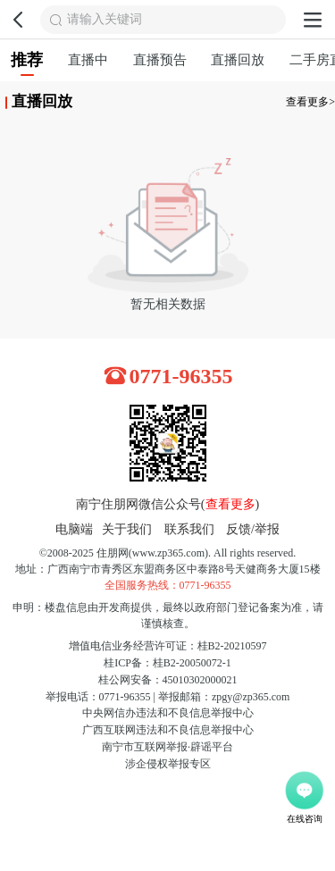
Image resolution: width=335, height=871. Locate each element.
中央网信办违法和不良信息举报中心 (168, 713)
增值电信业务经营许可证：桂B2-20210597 (168, 646)
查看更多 (230, 504)
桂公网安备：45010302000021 (168, 680)
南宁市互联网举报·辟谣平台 (167, 747)
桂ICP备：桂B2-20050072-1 (167, 663)
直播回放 (237, 60)
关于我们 (127, 529)
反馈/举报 (253, 529)
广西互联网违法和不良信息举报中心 (168, 730)
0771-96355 (181, 376)
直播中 (88, 60)
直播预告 (160, 60)
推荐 (27, 64)
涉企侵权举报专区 (168, 764)
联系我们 (189, 529)
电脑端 (74, 529)
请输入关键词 (104, 19)
